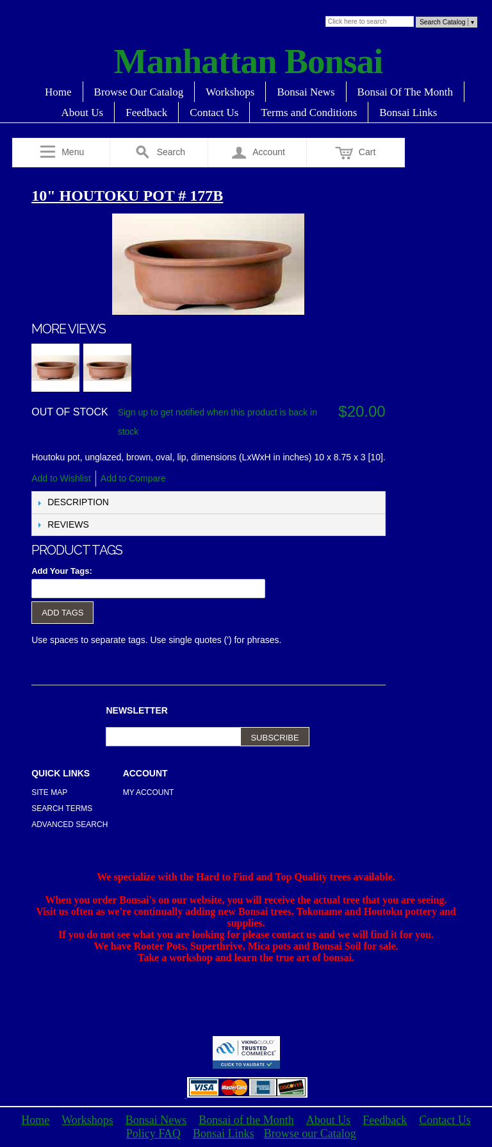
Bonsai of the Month (246, 1120)
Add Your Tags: (61, 571)
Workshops (230, 92)
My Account (148, 792)
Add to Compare (133, 478)
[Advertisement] (246, 1005)
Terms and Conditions (309, 112)
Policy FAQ (153, 1133)
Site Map (49, 792)
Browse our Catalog (310, 1133)
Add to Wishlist (61, 478)
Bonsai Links (408, 112)
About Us (83, 112)
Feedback (146, 112)
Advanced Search (69, 824)
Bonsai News (305, 92)
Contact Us (214, 112)
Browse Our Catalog (139, 92)
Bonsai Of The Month (405, 92)
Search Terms (61, 808)
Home (58, 92)
